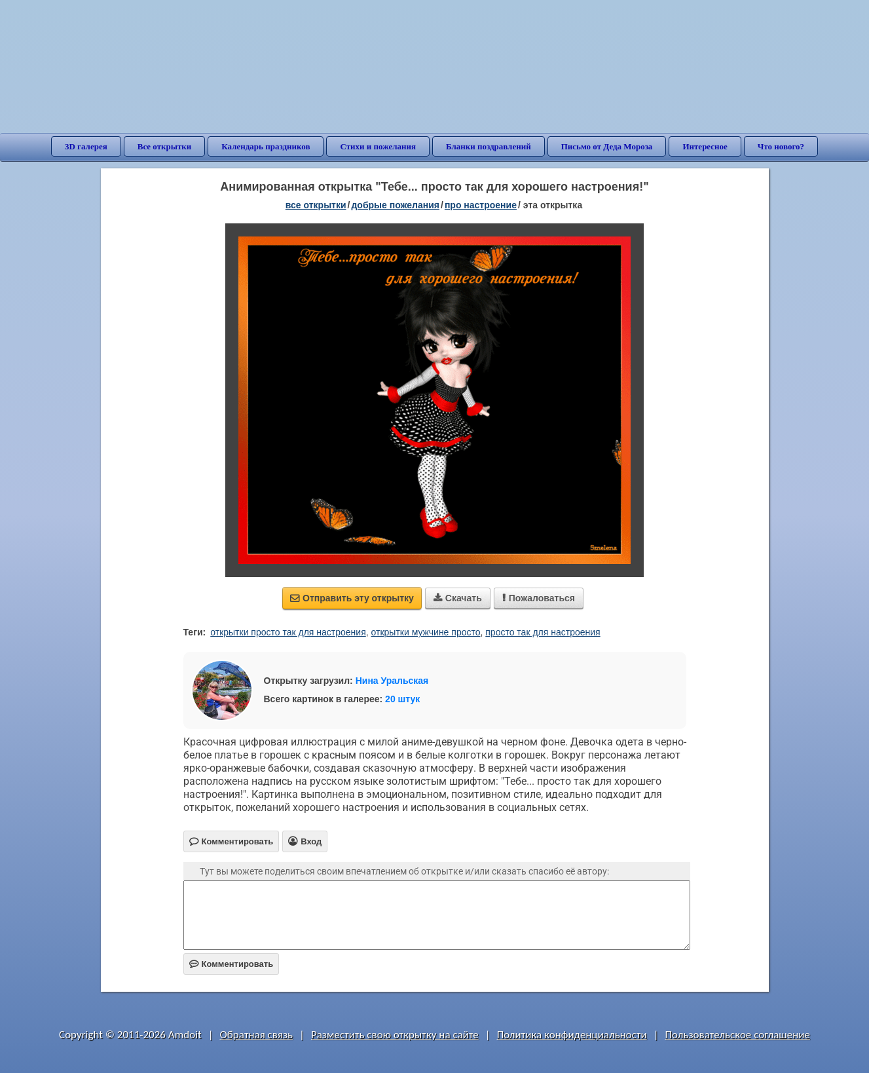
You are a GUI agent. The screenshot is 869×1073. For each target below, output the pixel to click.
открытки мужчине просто (426, 632)
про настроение (481, 205)
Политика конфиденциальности (572, 1035)
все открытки (316, 205)
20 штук (402, 699)
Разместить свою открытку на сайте (395, 1035)
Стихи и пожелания (378, 146)
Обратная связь (256, 1035)
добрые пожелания (395, 205)
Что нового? (781, 146)
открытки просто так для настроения (287, 632)
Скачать (458, 598)
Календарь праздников (265, 146)
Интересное (704, 146)
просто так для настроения (542, 632)
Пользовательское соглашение (737, 1035)
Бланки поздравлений (488, 146)
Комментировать (231, 964)
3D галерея (86, 146)
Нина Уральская (392, 680)
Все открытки (165, 146)
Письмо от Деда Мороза (607, 146)
